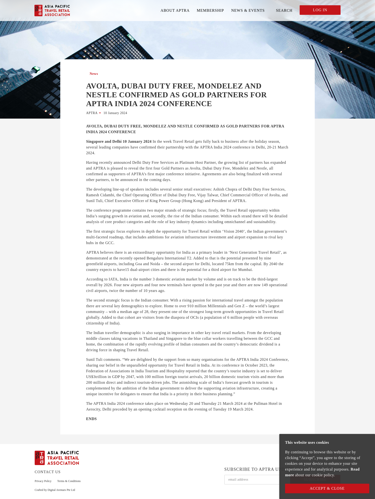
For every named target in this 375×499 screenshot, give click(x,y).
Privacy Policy (43, 481)
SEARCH (284, 10)
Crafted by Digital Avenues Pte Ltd (55, 490)
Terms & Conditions (69, 481)
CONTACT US (48, 472)
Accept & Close (327, 488)
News (94, 74)
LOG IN (320, 10)
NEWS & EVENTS (248, 10)
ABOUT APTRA (174, 10)
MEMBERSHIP (210, 10)
